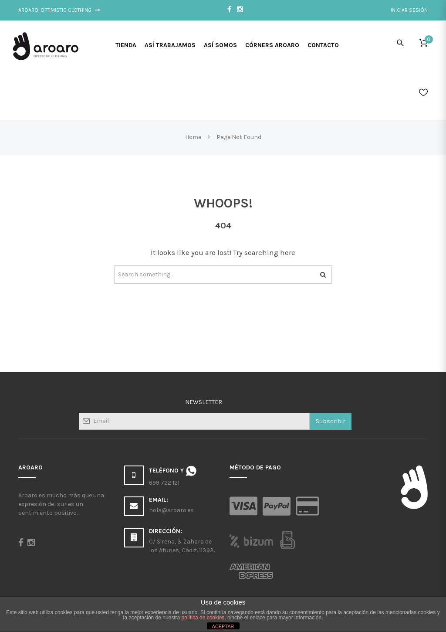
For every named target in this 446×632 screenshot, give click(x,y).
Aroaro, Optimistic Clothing (59, 10)
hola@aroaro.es (171, 510)
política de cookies (203, 618)
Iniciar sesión (409, 10)
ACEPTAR (223, 626)
